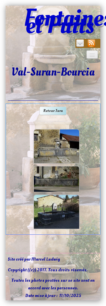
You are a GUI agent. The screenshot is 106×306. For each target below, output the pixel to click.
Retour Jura (53, 110)
